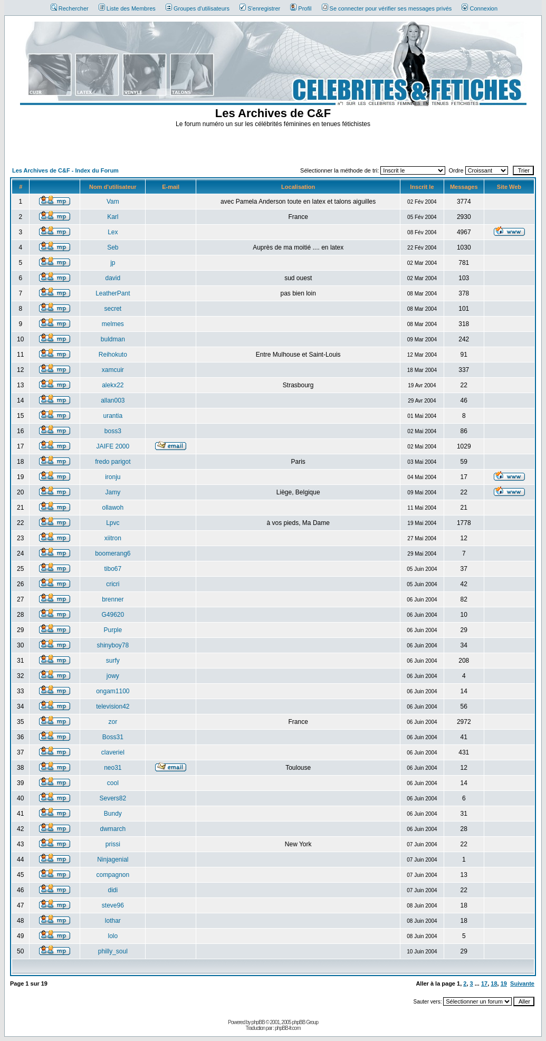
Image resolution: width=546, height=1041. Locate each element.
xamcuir (113, 370)
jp (112, 262)
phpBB (258, 1022)
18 (494, 983)
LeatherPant (112, 293)
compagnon (112, 874)
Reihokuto (113, 354)
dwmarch (113, 829)
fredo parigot (112, 461)
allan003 (112, 400)
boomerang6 (112, 553)
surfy (113, 660)
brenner (112, 599)
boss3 (112, 431)
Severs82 (112, 798)
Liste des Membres (127, 8)
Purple (112, 630)
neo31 (112, 767)
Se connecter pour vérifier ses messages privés (387, 8)
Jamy (112, 492)
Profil (300, 8)
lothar (113, 920)
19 (504, 983)
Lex (113, 232)
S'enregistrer (260, 8)
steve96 (113, 905)
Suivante (522, 983)
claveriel (112, 752)
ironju (112, 477)
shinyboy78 (113, 645)
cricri (112, 584)
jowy (113, 676)
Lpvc (112, 523)
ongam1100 (112, 691)
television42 (112, 706)
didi (113, 890)
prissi (113, 844)
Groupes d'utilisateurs (197, 8)
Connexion (479, 8)
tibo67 (112, 568)
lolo (113, 936)
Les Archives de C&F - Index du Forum (65, 170)
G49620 (112, 614)
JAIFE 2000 (112, 446)
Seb (112, 247)
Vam (113, 201)
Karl (112, 217)
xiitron (112, 538)
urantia (112, 415)
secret (112, 308)
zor (112, 721)
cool (113, 783)
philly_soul (113, 951)
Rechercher (70, 8)
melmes (113, 324)
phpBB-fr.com (288, 1028)
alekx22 (112, 385)
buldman (113, 339)
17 (484, 983)
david (112, 278)
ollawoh (112, 507)
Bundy (113, 813)
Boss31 (112, 737)
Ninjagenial (112, 859)
